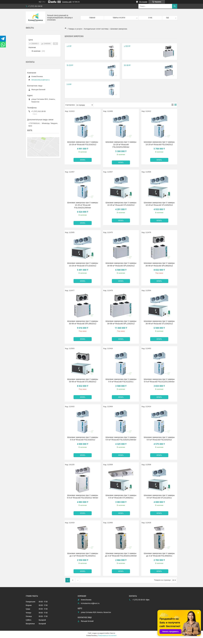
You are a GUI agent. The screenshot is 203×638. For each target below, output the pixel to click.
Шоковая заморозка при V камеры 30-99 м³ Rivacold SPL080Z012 (82, 322)
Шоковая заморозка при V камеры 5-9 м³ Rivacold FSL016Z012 (82, 438)
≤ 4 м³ (69, 46)
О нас (150, 18)
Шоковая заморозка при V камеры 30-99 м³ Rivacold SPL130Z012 (121, 322)
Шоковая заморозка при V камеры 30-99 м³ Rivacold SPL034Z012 (121, 264)
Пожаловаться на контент (107, 635)
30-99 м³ (127, 65)
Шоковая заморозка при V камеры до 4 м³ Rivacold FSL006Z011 (159, 554)
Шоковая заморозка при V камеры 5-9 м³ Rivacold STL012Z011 (159, 496)
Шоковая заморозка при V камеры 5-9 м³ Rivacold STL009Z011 (121, 496)
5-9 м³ (69, 84)
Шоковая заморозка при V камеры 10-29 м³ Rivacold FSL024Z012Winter (121, 144)
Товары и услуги (119, 18)
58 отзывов (143, 2)
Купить (82, 160)
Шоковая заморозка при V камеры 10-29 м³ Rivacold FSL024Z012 (82, 143)
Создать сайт (67, 2)
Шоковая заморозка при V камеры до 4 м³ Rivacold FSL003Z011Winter (121, 554)
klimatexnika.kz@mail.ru (40, 80)
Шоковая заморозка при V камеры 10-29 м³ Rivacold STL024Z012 (82, 264)
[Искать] (174, 6)
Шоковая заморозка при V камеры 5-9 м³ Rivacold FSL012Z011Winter (159, 380)
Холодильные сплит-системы (96, 29)
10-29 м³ (70, 65)
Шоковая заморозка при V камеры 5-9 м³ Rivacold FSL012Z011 (121, 380)
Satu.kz (112, 633)
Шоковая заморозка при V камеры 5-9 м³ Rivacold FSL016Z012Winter (121, 438)
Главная (92, 18)
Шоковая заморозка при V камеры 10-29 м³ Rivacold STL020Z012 (159, 203)
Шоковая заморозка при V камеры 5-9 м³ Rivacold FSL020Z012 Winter (82, 496)
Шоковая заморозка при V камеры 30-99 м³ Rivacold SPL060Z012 (159, 264)
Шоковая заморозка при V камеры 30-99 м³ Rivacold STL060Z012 (82, 380)
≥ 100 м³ (127, 46)
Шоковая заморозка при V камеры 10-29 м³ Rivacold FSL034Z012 (159, 143)
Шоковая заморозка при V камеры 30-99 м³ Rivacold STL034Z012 (159, 322)
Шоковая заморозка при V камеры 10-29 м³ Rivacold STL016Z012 (121, 203)
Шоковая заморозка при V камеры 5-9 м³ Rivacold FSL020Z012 (159, 438)
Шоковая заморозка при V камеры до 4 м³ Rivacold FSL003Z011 (82, 554)
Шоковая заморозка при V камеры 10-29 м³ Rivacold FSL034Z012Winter (82, 205)
